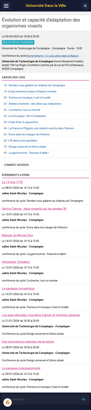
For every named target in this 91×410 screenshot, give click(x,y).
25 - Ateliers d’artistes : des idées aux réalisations (32, 103)
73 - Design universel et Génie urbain (25, 146)
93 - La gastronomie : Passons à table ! (26, 152)
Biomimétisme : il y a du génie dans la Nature (52, 55)
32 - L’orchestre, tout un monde (22, 109)
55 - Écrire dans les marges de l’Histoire (27, 134)
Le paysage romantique (18, 288)
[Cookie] (7, 402)
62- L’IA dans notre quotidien (20, 140)
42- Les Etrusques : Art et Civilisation (25, 116)
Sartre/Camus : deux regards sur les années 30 (34, 208)
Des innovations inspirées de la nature (28, 341)
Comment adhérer (16, 164)
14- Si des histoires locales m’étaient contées (30, 91)
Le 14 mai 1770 (12, 182)
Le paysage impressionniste (21, 368)
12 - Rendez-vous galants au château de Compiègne (34, 85)
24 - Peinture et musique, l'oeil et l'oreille (27, 97)
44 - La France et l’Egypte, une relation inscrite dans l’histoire (39, 128)
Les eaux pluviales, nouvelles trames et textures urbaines (41, 315)
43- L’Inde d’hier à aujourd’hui (21, 122)
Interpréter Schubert (16, 262)
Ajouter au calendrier (18, 42)
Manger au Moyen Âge (17, 235)
